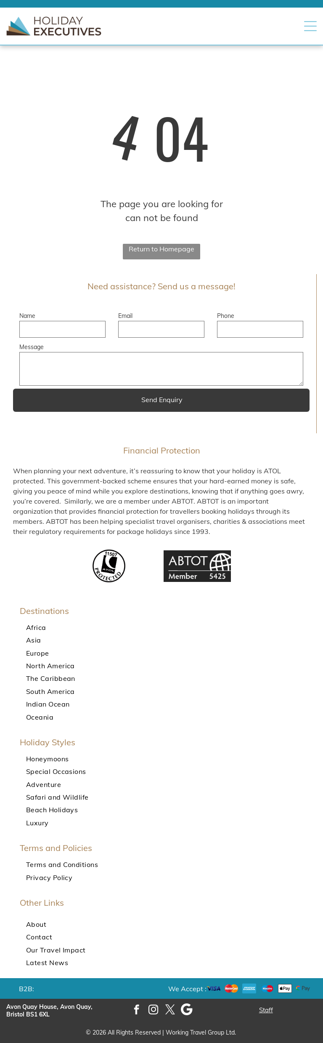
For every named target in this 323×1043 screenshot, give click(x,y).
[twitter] (170, 1010)
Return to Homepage (161, 249)
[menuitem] (162, 627)
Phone (225, 316)
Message (31, 347)
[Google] (187, 1010)
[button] (310, 26)
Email (125, 316)
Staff (266, 1010)
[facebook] (136, 1010)
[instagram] (153, 1010)
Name (27, 316)
